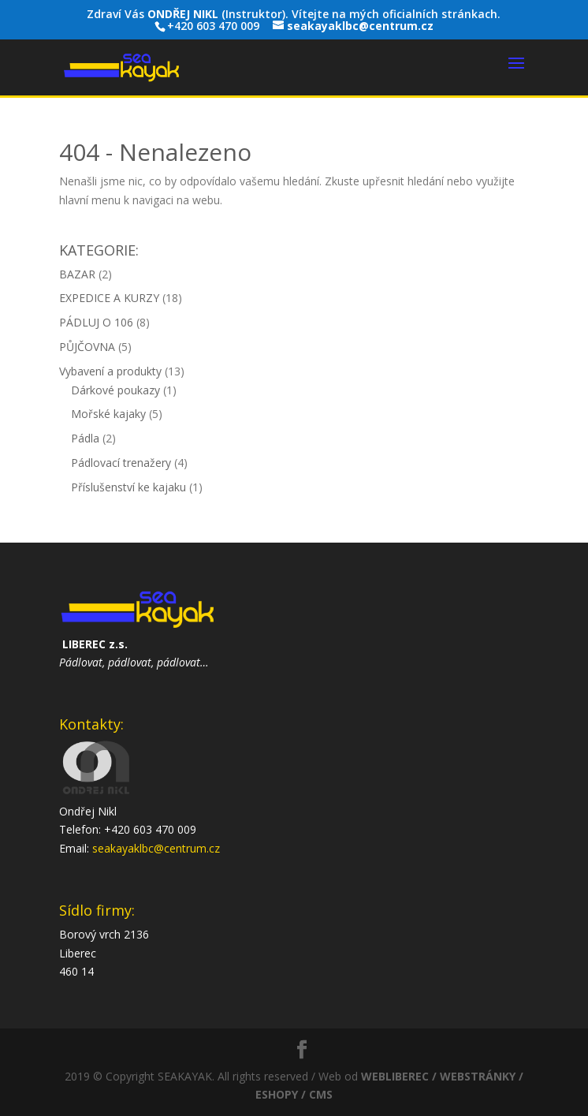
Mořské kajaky (108, 413)
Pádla (85, 438)
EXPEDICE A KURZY (109, 297)
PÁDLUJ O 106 (96, 322)
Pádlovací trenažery (121, 462)
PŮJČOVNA (87, 346)
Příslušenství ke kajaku (128, 487)
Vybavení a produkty (110, 371)
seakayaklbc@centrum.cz (156, 848)
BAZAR (77, 274)
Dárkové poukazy (115, 390)
